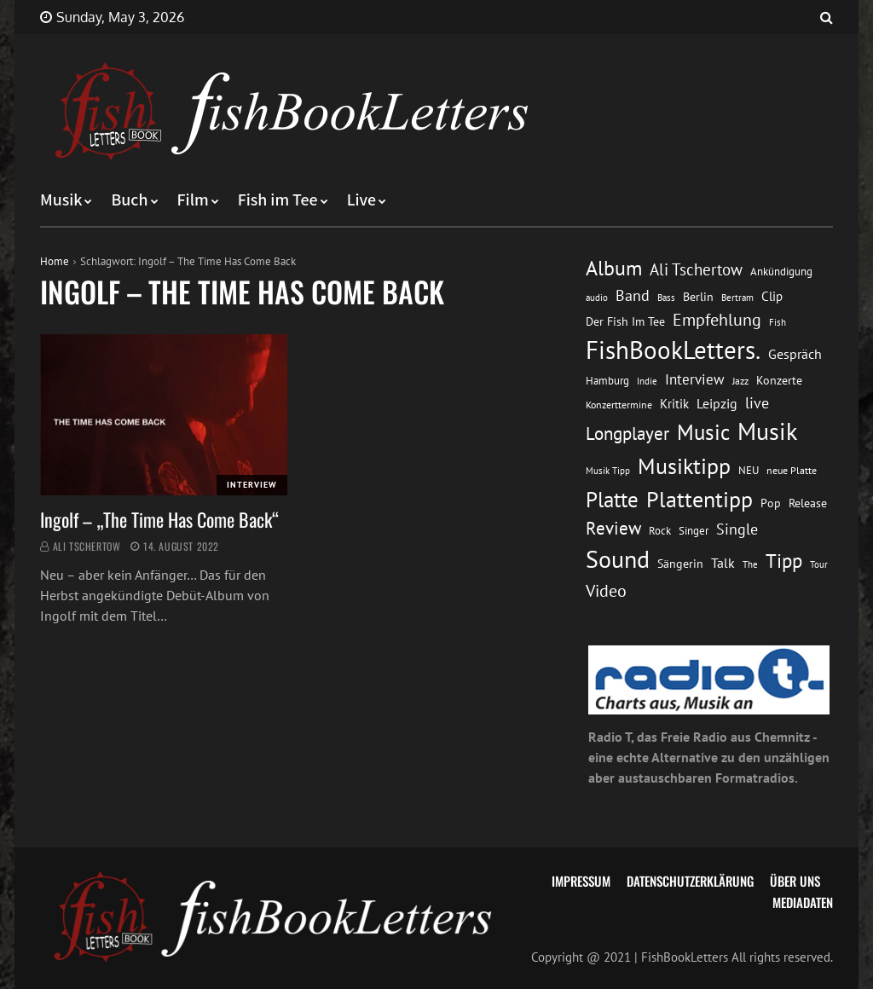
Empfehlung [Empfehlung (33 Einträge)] (717, 319)
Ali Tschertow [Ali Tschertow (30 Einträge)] (696, 269)
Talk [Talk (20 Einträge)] (723, 562)
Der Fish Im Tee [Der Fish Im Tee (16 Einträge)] (625, 321)
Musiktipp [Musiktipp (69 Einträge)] (684, 466)
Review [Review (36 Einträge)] (613, 528)
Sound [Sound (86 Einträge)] (618, 559)
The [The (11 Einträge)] (750, 564)
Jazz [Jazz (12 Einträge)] (740, 380)
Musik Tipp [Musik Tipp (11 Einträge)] (608, 470)
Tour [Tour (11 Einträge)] (819, 564)
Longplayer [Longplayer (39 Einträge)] (627, 433)
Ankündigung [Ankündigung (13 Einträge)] (781, 271)
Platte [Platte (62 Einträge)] (612, 499)
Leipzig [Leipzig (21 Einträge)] (717, 403)
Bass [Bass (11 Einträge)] (666, 297)
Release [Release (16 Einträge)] (808, 503)
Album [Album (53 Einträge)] (614, 268)
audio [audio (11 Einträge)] (597, 297)
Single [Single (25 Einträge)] (737, 529)
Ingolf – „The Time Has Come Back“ (159, 519)
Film (193, 200)
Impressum (581, 880)
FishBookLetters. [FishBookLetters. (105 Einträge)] (673, 349)
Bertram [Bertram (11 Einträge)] (737, 297)
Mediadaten (802, 902)
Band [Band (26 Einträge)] (633, 295)
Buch (129, 200)
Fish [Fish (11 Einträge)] (777, 321)
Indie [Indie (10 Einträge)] (647, 381)
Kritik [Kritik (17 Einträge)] (674, 404)
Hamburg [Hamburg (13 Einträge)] (607, 380)
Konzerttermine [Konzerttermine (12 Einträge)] (619, 404)
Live (362, 200)
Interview (252, 484)
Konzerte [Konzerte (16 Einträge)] (779, 380)
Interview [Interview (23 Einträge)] (695, 379)
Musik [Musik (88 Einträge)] (767, 431)
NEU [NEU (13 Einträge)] (748, 470)
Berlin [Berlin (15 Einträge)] (698, 296)
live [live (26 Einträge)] (757, 403)
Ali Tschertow (87, 546)
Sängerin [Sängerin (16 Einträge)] (680, 563)
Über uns (795, 880)
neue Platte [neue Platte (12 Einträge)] (791, 470)
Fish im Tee (278, 200)
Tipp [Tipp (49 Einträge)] (784, 560)
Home (54, 261)
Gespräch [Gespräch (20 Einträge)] (795, 353)
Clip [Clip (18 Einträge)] (772, 296)
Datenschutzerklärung (690, 880)
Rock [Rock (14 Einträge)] (660, 530)
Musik (61, 200)
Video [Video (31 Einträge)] (606, 590)
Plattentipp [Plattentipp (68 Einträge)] (699, 499)
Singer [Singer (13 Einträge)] (693, 530)
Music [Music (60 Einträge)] (703, 432)
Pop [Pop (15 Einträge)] (770, 503)
